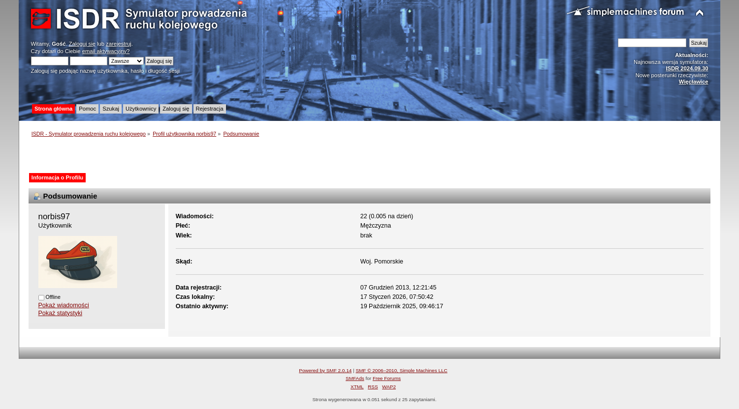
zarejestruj (118, 44)
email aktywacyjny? (106, 51)
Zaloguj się (82, 44)
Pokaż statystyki (60, 313)
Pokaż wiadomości (63, 305)
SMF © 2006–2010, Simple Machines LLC (401, 370)
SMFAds (355, 378)
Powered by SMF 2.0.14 (325, 370)
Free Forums (387, 378)
